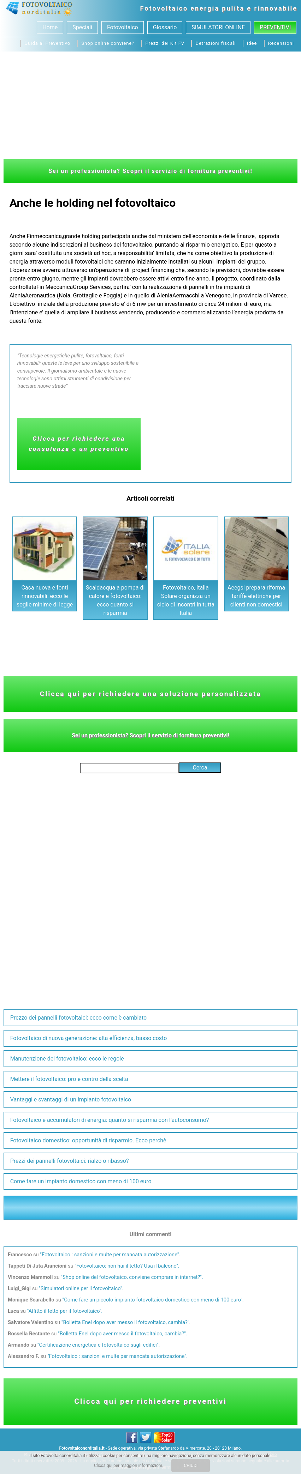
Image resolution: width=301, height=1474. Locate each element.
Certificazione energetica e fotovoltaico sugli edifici (98, 1345)
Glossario (165, 27)
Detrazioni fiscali (215, 43)
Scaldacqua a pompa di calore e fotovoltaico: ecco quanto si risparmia (115, 600)
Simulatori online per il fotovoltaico (80, 1288)
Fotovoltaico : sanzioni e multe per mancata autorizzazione (109, 1254)
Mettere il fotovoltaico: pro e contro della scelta (69, 1079)
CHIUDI (190, 1465)
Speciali (82, 27)
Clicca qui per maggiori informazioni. (128, 1465)
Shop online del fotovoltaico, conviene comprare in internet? (131, 1277)
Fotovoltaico (164, 8)
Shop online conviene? (107, 43)
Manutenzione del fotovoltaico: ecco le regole (67, 1058)
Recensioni (281, 43)
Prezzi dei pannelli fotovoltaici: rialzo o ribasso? (69, 1161)
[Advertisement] (150, 104)
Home (50, 27)
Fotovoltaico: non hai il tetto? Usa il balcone (126, 1266)
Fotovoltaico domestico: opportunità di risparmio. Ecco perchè (88, 1140)
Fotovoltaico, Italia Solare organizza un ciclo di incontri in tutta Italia (185, 600)
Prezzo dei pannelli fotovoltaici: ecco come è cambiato (78, 1017)
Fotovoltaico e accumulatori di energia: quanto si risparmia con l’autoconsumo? (109, 1120)
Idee (252, 43)
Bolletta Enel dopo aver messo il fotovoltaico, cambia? (125, 1322)
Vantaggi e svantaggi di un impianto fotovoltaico (70, 1099)
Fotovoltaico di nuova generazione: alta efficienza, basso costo (88, 1038)
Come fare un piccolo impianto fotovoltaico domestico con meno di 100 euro (152, 1300)
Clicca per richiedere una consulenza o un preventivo (79, 443)
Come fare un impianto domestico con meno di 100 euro (81, 1181)
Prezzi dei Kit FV (165, 43)
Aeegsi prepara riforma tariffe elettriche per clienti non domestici (256, 596)
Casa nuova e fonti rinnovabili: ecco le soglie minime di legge (45, 596)
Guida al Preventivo (47, 43)
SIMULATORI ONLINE (218, 27)
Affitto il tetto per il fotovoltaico (63, 1311)
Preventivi (275, 27)
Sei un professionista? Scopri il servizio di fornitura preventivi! (150, 171)
